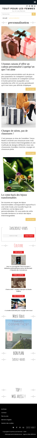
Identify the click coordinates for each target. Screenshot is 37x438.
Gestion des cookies (7, 423)
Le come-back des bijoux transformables (14, 196)
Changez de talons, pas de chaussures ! (14, 132)
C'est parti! (29, 236)
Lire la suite (30, 89)
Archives (3, 409)
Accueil (5, 18)
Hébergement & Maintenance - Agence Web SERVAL (20, 434)
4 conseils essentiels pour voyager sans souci (18, 310)
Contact (3, 413)
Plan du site (4, 416)
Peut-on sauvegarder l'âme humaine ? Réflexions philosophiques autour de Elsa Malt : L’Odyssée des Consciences (18, 268)
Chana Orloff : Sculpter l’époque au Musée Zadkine (19, 290)
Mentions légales (6, 420)
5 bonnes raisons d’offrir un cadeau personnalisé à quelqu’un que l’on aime (17, 66)
